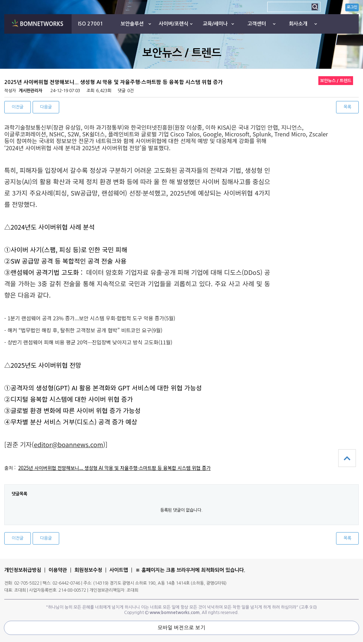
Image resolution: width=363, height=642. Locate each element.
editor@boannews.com (68, 444)
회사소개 (298, 23)
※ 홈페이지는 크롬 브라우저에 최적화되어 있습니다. (190, 570)
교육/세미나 (215, 23)
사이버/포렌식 (173, 23)
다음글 (46, 107)
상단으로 (347, 458)
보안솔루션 (132, 23)
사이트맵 (119, 570)
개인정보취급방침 (22, 570)
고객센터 (256, 23)
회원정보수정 (88, 570)
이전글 (17, 107)
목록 (347, 107)
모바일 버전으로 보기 (181, 627)
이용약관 (58, 570)
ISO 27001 (90, 23)
